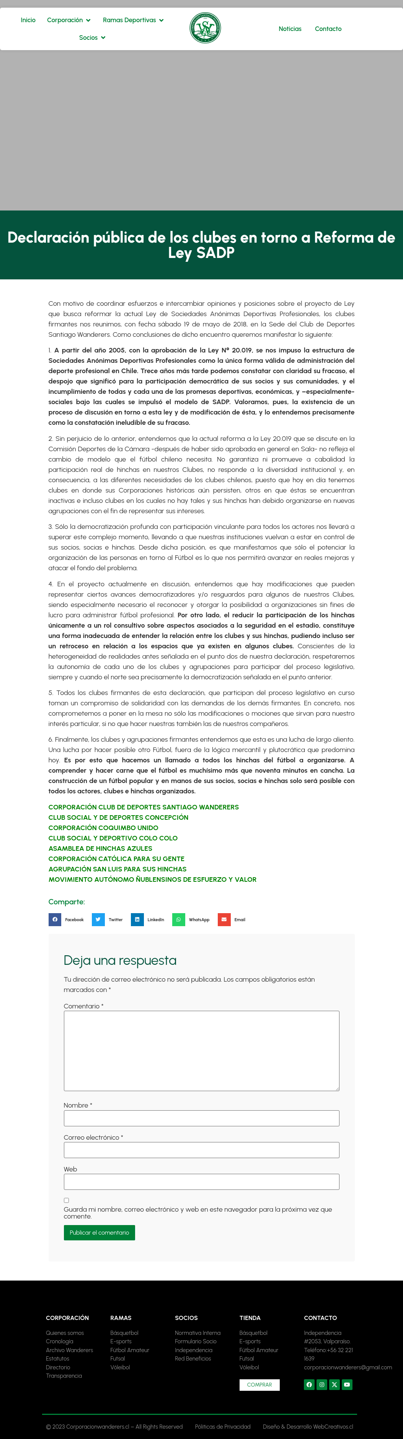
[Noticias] (290, 29)
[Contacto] (328, 29)
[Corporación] (69, 20)
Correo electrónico (94, 1137)
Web (70, 1169)
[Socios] (93, 38)
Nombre (78, 1105)
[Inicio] (28, 20)
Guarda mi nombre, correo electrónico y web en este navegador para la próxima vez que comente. (198, 1213)
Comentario (84, 1006)
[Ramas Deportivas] (133, 20)
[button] (68, 919)
